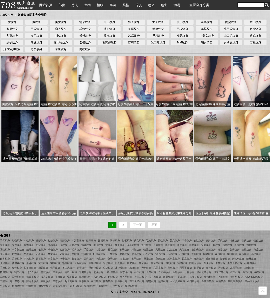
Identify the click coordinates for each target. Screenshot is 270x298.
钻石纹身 (41, 258)
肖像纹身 (234, 240)
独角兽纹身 (212, 258)
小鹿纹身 (101, 258)
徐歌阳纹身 (131, 285)
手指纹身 (89, 249)
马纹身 (75, 254)
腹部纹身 (98, 245)
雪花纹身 (46, 272)
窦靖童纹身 (90, 285)
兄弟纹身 (158, 35)
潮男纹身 (182, 35)
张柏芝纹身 (196, 276)
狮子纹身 (124, 249)
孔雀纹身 (5, 263)
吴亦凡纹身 (155, 276)
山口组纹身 (231, 35)
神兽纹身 (259, 272)
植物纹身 (223, 249)
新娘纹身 (158, 28)
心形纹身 (65, 249)
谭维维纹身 (85, 276)
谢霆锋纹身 (169, 276)
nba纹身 (60, 35)
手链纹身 (60, 276)
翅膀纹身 (251, 245)
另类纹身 (89, 258)
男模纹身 (182, 28)
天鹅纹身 (146, 267)
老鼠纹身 (144, 263)
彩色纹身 (17, 240)
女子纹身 (158, 22)
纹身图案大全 (119, 291)
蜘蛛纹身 (232, 254)
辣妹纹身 (36, 42)
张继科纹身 (121, 281)
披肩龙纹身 (47, 276)
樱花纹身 (148, 258)
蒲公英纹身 (121, 267)
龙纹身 (109, 245)
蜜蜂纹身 (199, 258)
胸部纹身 (115, 240)
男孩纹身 (36, 28)
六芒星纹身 (159, 267)
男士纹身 (109, 22)
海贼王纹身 (32, 276)
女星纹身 (36, 35)
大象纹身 (196, 254)
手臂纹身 (5, 240)
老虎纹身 (239, 245)
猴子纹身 (55, 267)
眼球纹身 (5, 276)
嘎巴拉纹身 (95, 267)
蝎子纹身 (160, 254)
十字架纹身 (18, 249)
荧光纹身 (43, 263)
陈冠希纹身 (32, 281)
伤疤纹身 (72, 276)
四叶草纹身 (195, 263)
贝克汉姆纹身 (221, 272)
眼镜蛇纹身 (18, 276)
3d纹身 (63, 245)
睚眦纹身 (46, 281)
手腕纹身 (223, 240)
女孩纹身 (151, 272)
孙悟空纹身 (157, 263)
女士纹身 (255, 22)
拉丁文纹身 (30, 267)
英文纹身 (175, 240)
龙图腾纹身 (236, 267)
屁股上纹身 (71, 272)
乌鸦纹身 (172, 254)
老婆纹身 (255, 42)
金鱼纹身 (17, 267)
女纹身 (12, 22)
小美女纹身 (207, 35)
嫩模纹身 (85, 35)
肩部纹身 (65, 240)
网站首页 (45, 5)
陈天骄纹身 (61, 42)
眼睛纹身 (5, 249)
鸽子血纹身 (32, 272)
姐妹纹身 (255, 28)
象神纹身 (220, 254)
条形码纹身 (100, 276)
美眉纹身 (134, 28)
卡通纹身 (158, 245)
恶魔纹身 (65, 254)
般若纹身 (31, 249)
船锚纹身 (124, 254)
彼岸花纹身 (18, 263)
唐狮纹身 (160, 258)
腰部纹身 (211, 240)
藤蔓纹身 (77, 258)
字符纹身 (151, 281)
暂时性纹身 (236, 276)
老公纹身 (36, 49)
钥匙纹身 (170, 263)
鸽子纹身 (82, 267)
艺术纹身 (86, 254)
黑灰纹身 (151, 240)
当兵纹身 (206, 22)
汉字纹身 (53, 258)
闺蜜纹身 (231, 22)
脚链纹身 (223, 267)
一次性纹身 (116, 285)
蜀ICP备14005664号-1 (144, 291)
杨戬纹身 (249, 267)
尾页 (154, 224)
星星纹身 (29, 254)
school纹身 (238, 258)
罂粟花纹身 (186, 267)
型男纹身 (12, 28)
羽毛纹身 (112, 249)
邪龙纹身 (120, 263)
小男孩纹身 (231, 28)
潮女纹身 (206, 42)
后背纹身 (41, 245)
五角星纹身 (173, 258)
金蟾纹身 (178, 272)
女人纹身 (5, 245)
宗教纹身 (29, 258)
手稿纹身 (221, 281)
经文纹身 (139, 272)
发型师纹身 (158, 42)
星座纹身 (58, 272)
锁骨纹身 (148, 249)
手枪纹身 (5, 267)
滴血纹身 (109, 28)
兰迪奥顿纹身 (177, 281)
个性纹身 (29, 240)
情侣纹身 (85, 22)
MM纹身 (182, 42)
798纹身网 (6, 14)
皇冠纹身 (246, 249)
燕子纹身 (65, 258)
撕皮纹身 (132, 263)
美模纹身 (109, 35)
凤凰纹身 (160, 249)
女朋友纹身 (231, 42)
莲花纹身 (170, 245)
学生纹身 (61, 49)
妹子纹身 (12, 42)
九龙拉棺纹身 (60, 285)
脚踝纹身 (17, 245)
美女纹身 (61, 22)
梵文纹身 (53, 254)
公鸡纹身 (108, 267)
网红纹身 (85, 49)
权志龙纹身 (126, 272)
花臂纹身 (74, 245)
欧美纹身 (246, 240)
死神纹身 (184, 254)
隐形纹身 (108, 263)
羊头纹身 (209, 263)
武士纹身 (172, 249)
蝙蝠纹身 (55, 263)
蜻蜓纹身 (225, 258)
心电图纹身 (250, 263)
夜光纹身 (211, 267)
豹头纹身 (98, 272)
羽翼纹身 (103, 285)
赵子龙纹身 (71, 281)
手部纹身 (146, 245)
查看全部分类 (199, 5)
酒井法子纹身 (252, 281)
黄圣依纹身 (76, 285)
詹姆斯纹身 (18, 285)
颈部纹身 (182, 245)
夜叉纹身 (235, 272)
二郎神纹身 (164, 272)
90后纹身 (134, 35)
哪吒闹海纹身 (235, 281)
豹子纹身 (136, 258)
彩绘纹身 (53, 240)
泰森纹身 (84, 281)
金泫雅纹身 (208, 281)
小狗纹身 (256, 254)
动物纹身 (53, 249)
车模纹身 (206, 28)
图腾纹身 (103, 240)
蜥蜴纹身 (67, 263)
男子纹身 (134, 22)
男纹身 (36, 22)
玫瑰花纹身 (133, 245)
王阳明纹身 (6, 281)
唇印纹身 (247, 272)
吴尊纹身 (58, 281)
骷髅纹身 (127, 240)
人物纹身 (101, 249)
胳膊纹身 (227, 245)
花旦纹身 (187, 258)
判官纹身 (223, 276)
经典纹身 (77, 249)
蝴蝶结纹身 (95, 263)
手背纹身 (31, 263)
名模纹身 (85, 42)
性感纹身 (53, 245)
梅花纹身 (43, 267)
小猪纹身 (190, 272)
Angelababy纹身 (254, 276)
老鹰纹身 (234, 249)
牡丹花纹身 (99, 254)
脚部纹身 (136, 249)
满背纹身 (86, 245)
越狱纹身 (163, 281)
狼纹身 (42, 249)
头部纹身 (206, 245)
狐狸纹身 (211, 249)
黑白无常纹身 (204, 272)
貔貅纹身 (251, 258)
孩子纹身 (182, 22)
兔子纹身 (112, 258)
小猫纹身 (112, 254)
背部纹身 (41, 240)
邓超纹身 (19, 281)
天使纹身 (184, 249)
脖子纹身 (5, 254)
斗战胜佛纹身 (235, 263)
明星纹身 (41, 254)
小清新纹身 (78, 240)
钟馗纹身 (182, 263)
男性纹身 (163, 240)
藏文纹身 (134, 267)
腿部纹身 (91, 240)
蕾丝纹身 (173, 267)
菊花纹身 (124, 258)
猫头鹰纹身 (197, 249)
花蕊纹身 (258, 249)
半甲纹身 (194, 245)
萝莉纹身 (134, 42)
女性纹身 (199, 240)
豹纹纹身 (113, 276)
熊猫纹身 (220, 263)
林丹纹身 (96, 281)
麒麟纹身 (208, 254)
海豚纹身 (199, 267)
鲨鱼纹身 (244, 254)
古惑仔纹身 (109, 42)
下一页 (137, 224)
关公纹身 (17, 258)
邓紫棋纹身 (210, 276)
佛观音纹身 (44, 285)
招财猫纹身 (6, 272)
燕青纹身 (31, 285)
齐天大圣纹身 (136, 281)
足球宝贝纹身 (12, 49)
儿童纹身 (12, 35)
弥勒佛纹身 (112, 272)
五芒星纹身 (126, 276)
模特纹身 (85, 28)
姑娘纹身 (255, 35)
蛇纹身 (216, 245)
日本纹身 (5, 258)
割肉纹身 (19, 272)
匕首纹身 (17, 254)
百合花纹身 (80, 263)
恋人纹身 (61, 28)
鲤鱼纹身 (120, 245)
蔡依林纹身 (140, 276)
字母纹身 (187, 240)
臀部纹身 (136, 254)
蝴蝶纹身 (29, 245)
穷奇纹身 (5, 285)
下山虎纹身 (68, 267)
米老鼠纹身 (85, 272)
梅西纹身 (108, 281)
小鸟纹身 (148, 254)
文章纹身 (183, 276)
